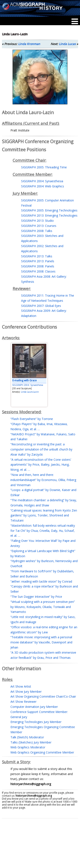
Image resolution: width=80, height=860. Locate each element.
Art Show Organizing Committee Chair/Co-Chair (43, 696)
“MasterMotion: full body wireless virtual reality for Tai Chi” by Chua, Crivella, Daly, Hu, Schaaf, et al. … (42, 530)
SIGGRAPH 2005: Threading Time (44, 167)
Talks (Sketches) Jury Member (30, 742)
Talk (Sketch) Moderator (27, 737)
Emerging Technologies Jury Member (35, 722)
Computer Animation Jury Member (34, 707)
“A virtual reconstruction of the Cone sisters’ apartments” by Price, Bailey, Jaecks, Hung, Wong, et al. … (40, 465)
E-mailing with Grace (24, 380)
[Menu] (74, 21)
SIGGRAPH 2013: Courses (38, 226)
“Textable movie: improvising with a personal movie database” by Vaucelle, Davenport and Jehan (41, 642)
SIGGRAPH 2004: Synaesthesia (42, 181)
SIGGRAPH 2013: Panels (37, 261)
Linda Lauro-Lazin (30, 391)
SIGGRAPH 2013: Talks (36, 256)
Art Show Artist (20, 686)
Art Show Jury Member (26, 691)
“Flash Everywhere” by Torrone (31, 419)
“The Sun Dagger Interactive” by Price (36, 597)
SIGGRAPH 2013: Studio (37, 221)
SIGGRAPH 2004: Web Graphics (42, 186)
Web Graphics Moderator (27, 747)
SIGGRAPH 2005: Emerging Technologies (49, 210)
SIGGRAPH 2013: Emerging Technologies (49, 215)
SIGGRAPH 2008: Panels (37, 266)
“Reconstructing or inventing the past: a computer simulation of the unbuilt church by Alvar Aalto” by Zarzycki (41, 449)
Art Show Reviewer (23, 702)
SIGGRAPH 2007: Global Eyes (41, 306)
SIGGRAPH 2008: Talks (36, 231)
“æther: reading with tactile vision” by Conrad (41, 581)
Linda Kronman (29, 44)
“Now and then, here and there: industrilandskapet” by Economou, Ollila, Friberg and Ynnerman (43, 480)
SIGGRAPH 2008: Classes (38, 271)
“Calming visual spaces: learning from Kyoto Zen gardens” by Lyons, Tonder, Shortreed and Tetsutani (43, 515)
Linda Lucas (67, 44)
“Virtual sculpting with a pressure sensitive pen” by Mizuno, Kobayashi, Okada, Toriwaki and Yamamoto (42, 607)
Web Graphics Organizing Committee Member (42, 752)
